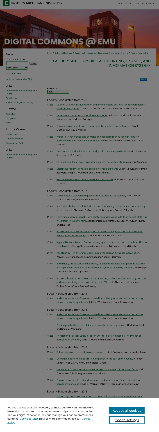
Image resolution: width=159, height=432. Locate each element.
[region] (79, 415)
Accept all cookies (127, 410)
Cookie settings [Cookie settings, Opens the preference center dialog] (127, 420)
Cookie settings (29, 419)
